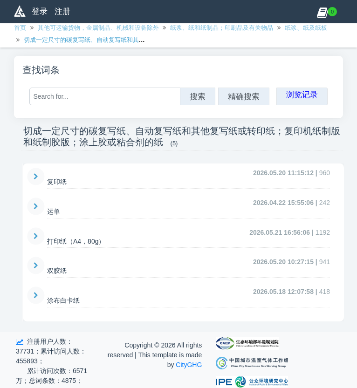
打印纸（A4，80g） (76, 241)
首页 (20, 27)
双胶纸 (57, 270)
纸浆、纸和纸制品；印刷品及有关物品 (221, 27)
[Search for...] (104, 96)
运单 (53, 211)
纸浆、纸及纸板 (306, 27)
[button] (322, 11)
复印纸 (57, 181)
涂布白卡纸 (63, 300)
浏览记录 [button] (302, 94)
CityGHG (189, 364)
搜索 (198, 96)
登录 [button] (40, 11)
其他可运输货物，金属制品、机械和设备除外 (98, 27)
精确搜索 (244, 96)
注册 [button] (62, 11)
